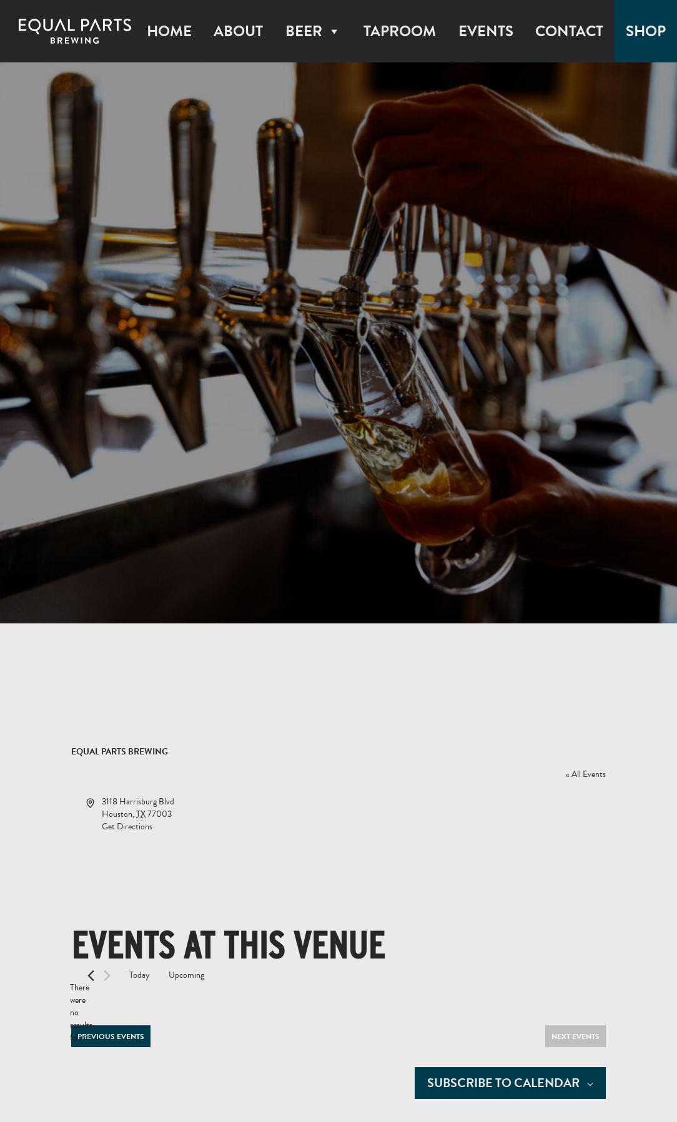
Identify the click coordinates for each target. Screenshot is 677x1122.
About (238, 31)
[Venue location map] (471, 842)
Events (485, 31)
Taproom (399, 31)
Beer (313, 31)
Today (139, 975)
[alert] (81, 1013)
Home (169, 31)
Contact (569, 31)
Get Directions (127, 826)
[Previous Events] (90, 976)
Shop (646, 31)
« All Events (586, 774)
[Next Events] (107, 976)
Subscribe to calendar (503, 1083)
